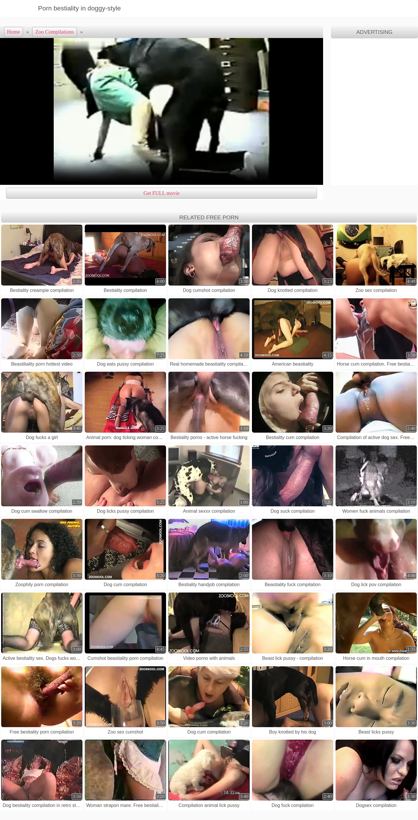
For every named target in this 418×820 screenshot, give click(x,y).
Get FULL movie (161, 193)
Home (13, 32)
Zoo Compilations (54, 32)
